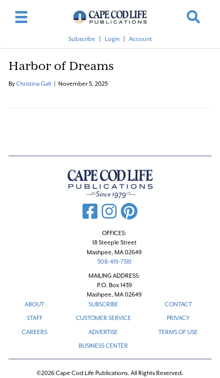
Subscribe (82, 38)
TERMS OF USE (178, 332)
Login (112, 38)
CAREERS (34, 332)
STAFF (35, 317)
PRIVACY (178, 317)
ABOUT (34, 304)
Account (140, 38)
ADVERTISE (103, 332)
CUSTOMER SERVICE (103, 317)
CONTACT (178, 304)
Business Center (103, 345)
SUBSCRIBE (103, 304)
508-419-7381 (114, 261)
